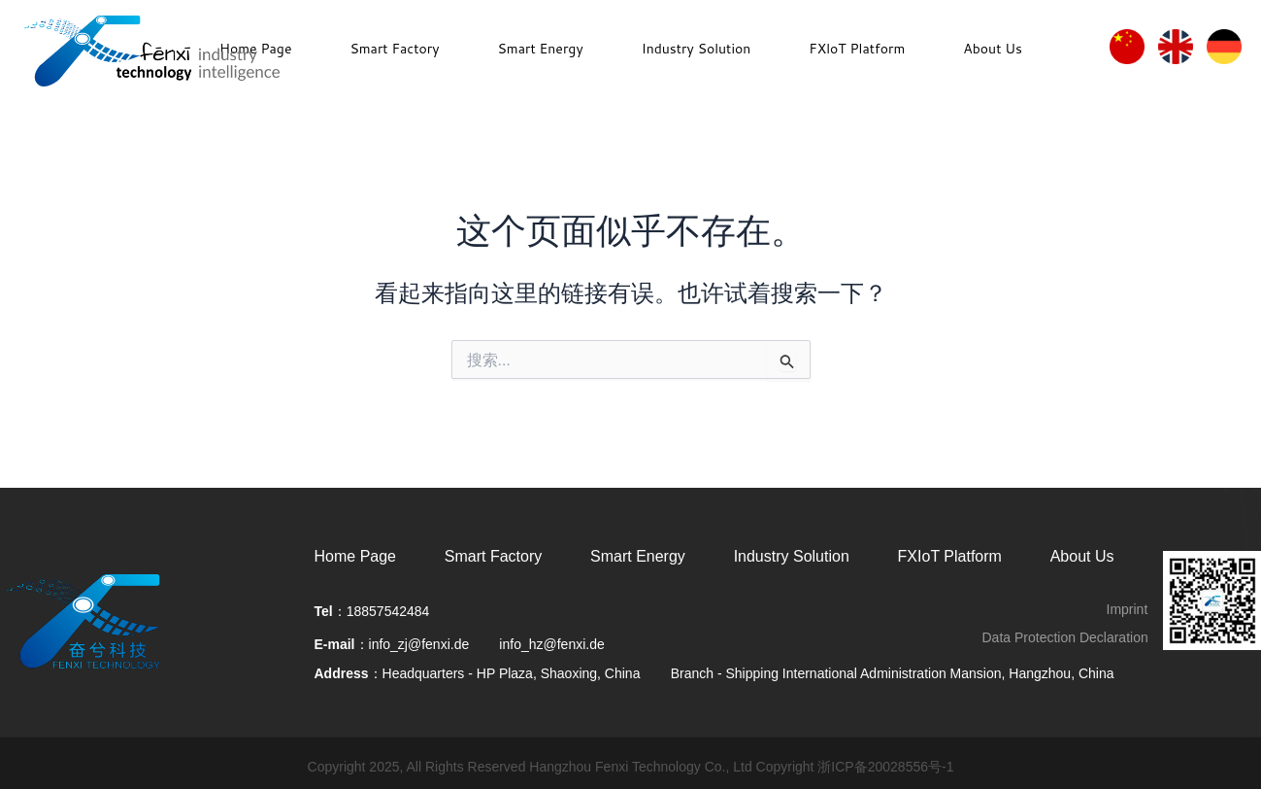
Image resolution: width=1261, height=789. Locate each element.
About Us (992, 48)
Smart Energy (539, 48)
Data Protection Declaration (1065, 637)
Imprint (1127, 609)
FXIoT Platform (950, 556)
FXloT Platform (857, 48)
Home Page (356, 556)
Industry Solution (696, 48)
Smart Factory (394, 48)
